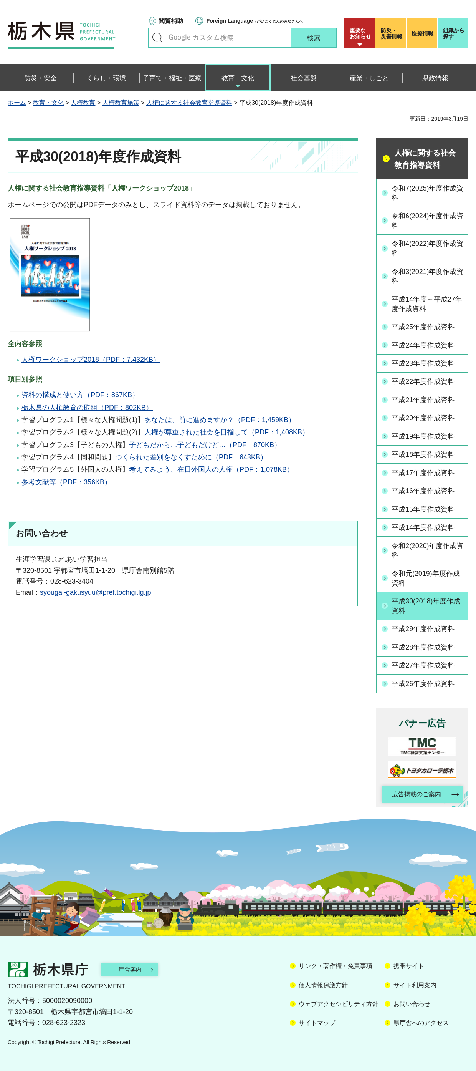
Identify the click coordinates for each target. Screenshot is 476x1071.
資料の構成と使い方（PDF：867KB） (80, 395)
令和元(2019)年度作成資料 (426, 577)
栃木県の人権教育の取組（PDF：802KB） (87, 407)
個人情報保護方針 (323, 984)
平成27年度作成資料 (423, 664)
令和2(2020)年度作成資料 (424, 549)
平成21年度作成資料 (423, 399)
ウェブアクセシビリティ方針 (338, 1003)
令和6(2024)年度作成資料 (424, 220)
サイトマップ (317, 1022)
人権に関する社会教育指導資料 (189, 102)
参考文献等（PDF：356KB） (66, 482)
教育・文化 (48, 102)
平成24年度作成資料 (423, 345)
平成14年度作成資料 (423, 526)
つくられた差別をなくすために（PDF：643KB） (191, 457)
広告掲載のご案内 (415, 793)
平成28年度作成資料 (423, 646)
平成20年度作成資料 (423, 417)
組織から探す (453, 33)
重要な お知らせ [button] (360, 33)
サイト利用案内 (414, 984)
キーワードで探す (157, 38)
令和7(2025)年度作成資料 (424, 192)
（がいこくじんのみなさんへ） (257, 21)
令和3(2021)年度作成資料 (424, 276)
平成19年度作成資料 (423, 435)
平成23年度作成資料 (423, 363)
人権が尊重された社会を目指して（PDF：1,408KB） (226, 432)
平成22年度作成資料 (423, 381)
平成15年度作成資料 (423, 508)
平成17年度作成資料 (423, 472)
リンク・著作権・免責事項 (335, 965)
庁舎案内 (132, 968)
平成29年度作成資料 (423, 628)
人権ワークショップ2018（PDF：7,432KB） (90, 359)
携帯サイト (408, 965)
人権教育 (83, 102)
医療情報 (422, 33)
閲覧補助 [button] (171, 21)
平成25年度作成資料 (423, 327)
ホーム (17, 102)
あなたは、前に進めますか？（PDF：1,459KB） (219, 420)
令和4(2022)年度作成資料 (424, 248)
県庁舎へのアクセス (421, 1022)
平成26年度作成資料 (423, 682)
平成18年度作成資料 (423, 454)
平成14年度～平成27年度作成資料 (427, 304)
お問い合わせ (411, 1003)
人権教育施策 (120, 102)
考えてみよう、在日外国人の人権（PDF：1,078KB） (211, 469)
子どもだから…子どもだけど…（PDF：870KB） (205, 445)
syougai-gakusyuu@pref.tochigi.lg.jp (95, 592)
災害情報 (392, 33)
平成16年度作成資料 (423, 490)
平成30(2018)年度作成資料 (426, 604)
